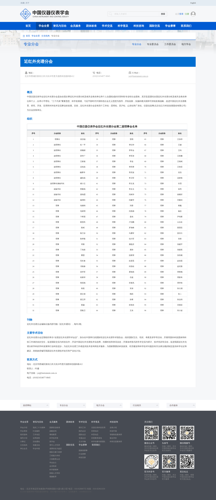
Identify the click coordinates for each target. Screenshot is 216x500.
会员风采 (52, 466)
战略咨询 (52, 431)
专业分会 (136, 44)
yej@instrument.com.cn (138, 76)
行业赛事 (82, 454)
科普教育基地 (96, 438)
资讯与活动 (59, 25)
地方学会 (186, 44)
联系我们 (186, 25)
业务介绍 (113, 428)
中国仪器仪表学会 (41, 492)
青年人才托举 (54, 445)
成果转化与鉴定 (55, 449)
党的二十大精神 (39, 428)
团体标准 (91, 25)
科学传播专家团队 (98, 442)
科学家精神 (53, 470)
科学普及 (123, 25)
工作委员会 (170, 44)
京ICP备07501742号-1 (58, 492)
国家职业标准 (54, 428)
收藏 (22, 3)
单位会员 (23, 449)
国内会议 (82, 431)
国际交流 (154, 25)
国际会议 (82, 435)
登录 (181, 14)
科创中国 (113, 431)
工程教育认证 (54, 459)
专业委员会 (153, 44)
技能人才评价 (54, 473)
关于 (27, 3)
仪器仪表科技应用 (98, 428)
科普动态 (94, 435)
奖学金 (52, 442)
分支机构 (45, 36)
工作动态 (36, 435)
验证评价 (113, 438)
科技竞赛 (82, 457)
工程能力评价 (54, 456)
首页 (28, 25)
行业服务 (36, 431)
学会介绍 (23, 428)
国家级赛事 (83, 450)
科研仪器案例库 (116, 442)
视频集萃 (52, 477)
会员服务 (75, 25)
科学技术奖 (53, 438)
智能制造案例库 (116, 435)
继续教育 (52, 435)
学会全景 (44, 25)
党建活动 (36, 445)
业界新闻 (36, 438)
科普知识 (94, 431)
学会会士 (52, 463)
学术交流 (107, 25)
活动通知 (36, 442)
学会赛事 (170, 25)
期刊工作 (82, 428)
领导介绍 (23, 438)
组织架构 (23, 435)
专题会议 (82, 438)
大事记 (22, 442)
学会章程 (23, 431)
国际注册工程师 (55, 452)
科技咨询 (138, 25)
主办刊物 (82, 442)
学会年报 (36, 449)
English (193, 3)
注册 (187, 14)
